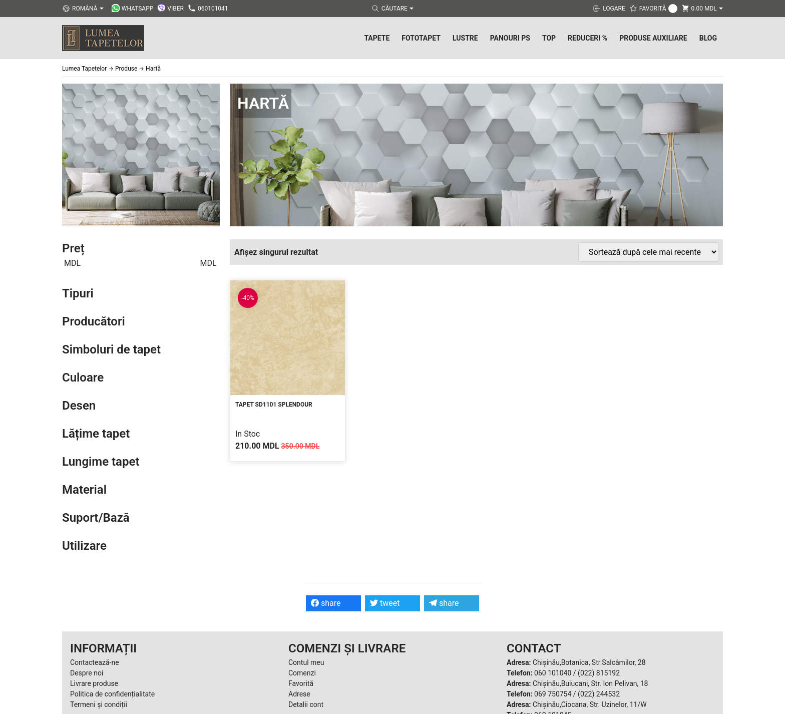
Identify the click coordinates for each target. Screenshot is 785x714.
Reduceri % (587, 38)
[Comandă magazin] (648, 252)
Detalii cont (305, 704)
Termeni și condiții (98, 704)
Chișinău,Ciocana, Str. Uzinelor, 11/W (590, 704)
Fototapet (421, 38)
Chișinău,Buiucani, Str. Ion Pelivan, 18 (590, 683)
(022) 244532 (599, 694)
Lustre (465, 38)
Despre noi (86, 673)
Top (549, 38)
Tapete (376, 38)
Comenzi (302, 673)
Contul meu (306, 662)
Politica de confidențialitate (112, 694)
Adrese (299, 694)
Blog (708, 38)
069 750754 (552, 694)
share (326, 603)
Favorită (300, 683)
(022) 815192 (599, 673)
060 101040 (552, 673)
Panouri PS (510, 38)
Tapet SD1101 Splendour (273, 404)
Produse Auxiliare (653, 38)
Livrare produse (94, 683)
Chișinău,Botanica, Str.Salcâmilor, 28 (589, 662)
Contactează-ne (94, 662)
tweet (385, 603)
